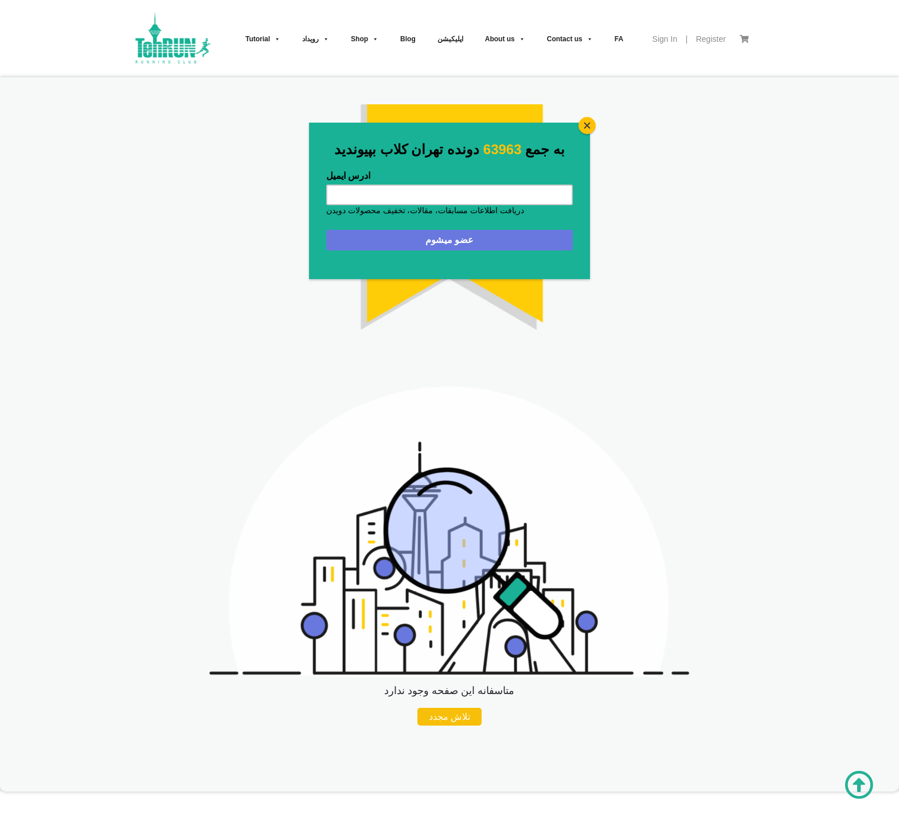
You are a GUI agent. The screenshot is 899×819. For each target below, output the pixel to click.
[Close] (587, 125)
